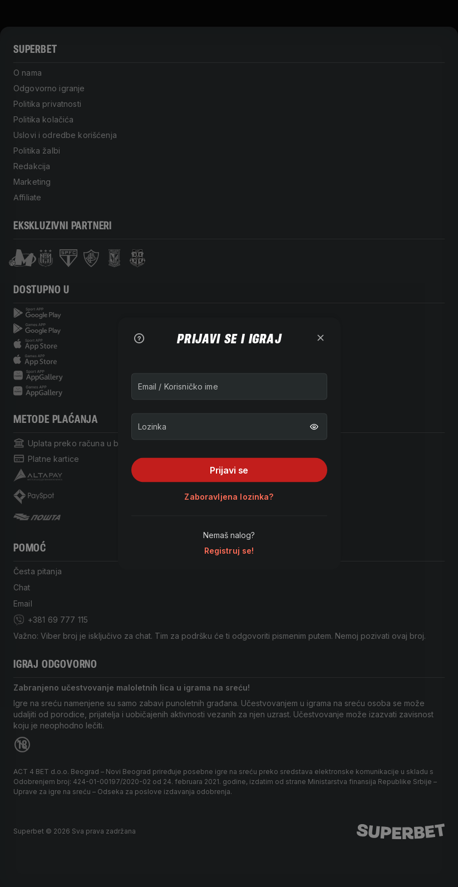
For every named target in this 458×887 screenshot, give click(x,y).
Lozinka (152, 426)
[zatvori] (320, 337)
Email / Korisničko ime (178, 386)
